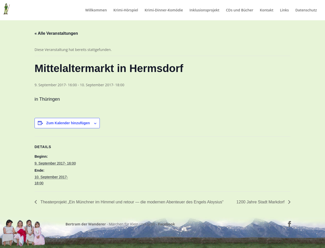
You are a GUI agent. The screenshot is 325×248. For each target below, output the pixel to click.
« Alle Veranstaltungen (56, 33)
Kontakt (266, 10)
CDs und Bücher (239, 10)
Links (284, 10)
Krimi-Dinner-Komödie (163, 10)
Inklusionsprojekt (204, 10)
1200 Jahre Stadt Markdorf (261, 202)
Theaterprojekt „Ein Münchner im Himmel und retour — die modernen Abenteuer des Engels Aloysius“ (131, 202)
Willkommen (96, 10)
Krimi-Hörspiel (125, 10)
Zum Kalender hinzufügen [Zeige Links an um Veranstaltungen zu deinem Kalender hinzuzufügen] (68, 123)
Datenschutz (306, 10)
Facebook (166, 224)
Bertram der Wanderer (86, 224)
